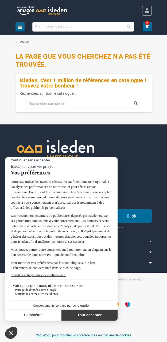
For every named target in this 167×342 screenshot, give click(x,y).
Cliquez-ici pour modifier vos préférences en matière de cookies (83, 335)
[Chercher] (83, 27)
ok (131, 216)
